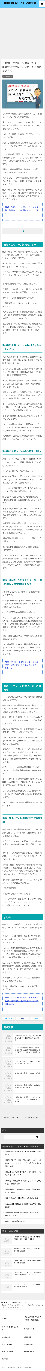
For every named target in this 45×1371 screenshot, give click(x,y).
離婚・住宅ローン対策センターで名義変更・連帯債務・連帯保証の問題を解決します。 (22, 665)
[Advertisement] (22, 32)
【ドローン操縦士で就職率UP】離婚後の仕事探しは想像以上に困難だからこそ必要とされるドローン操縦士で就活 (27, 1051)
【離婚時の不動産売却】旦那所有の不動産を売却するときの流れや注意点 (27, 1238)
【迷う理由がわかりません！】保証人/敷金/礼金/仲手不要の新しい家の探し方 (28, 1038)
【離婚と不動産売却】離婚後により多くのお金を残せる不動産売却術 (23, 1182)
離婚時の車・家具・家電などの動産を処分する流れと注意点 (27, 1086)
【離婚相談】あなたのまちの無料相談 (19, 2)
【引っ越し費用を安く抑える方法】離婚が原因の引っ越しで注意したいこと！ (34, 1117)
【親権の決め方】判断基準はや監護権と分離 (21, 1198)
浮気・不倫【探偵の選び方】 (11, 1328)
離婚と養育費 (29, 1352)
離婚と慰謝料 (7, 1344)
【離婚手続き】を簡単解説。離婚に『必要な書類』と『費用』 (22, 1190)
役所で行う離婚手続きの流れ (15, 1221)
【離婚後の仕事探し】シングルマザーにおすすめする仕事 (13, 1117)
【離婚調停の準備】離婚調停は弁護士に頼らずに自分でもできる (23, 1214)
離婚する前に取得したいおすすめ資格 (27, 1073)
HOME (4, 1318)
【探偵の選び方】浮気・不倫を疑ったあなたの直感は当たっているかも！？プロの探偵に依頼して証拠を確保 (23, 1163)
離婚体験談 (6, 1337)
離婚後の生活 (7, 76)
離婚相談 (27, 1337)
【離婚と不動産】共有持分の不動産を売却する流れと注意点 (27, 1262)
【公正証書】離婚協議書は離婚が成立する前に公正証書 (23, 1205)
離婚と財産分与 (8, 1352)
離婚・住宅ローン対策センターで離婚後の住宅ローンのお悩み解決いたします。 (22, 210)
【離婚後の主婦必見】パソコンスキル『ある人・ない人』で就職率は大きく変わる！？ (27, 1099)
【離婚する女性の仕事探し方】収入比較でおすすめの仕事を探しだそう (23, 1173)
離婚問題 (5, 1359)
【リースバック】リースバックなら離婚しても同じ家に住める (27, 1062)
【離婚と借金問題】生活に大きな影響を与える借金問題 (23, 1152)
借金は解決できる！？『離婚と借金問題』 (32, 1318)
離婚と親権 (28, 1344)
